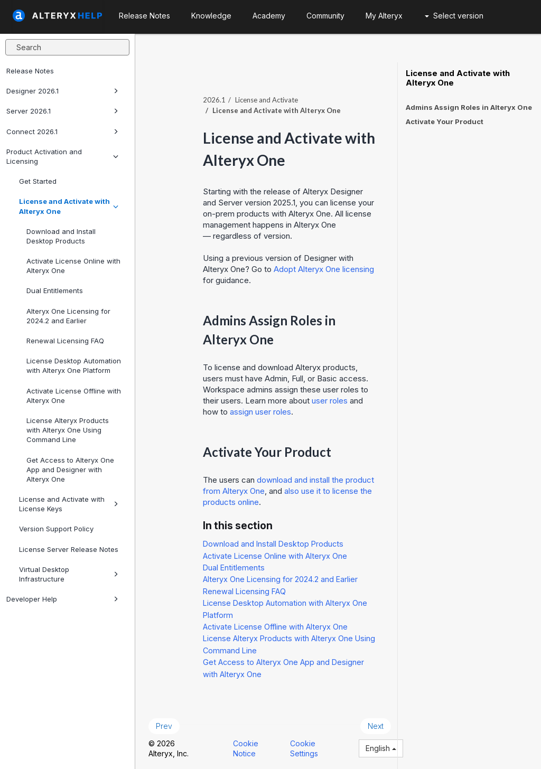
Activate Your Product (444, 121)
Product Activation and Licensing (62, 156)
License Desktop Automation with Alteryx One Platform (73, 365)
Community (325, 15)
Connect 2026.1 (62, 131)
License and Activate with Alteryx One (68, 206)
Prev (164, 725)
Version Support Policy (56, 528)
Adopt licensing (324, 269)
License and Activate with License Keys (68, 504)
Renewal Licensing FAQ (65, 340)
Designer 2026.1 (62, 91)
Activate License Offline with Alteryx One (73, 396)
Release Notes (30, 71)
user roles (330, 401)
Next (376, 725)
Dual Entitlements (54, 290)
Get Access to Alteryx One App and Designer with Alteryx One (70, 469)
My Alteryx (384, 15)
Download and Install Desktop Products (61, 236)
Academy (269, 15)
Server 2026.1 (62, 111)
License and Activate (266, 100)
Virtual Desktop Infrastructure (68, 574)
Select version (454, 15)
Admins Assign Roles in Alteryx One (469, 107)
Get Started (38, 181)
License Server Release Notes (68, 549)
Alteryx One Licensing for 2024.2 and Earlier (68, 316)
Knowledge (211, 15)
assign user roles (260, 412)
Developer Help (62, 599)
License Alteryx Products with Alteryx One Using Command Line (67, 430)
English (381, 748)
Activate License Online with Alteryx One (73, 266)
